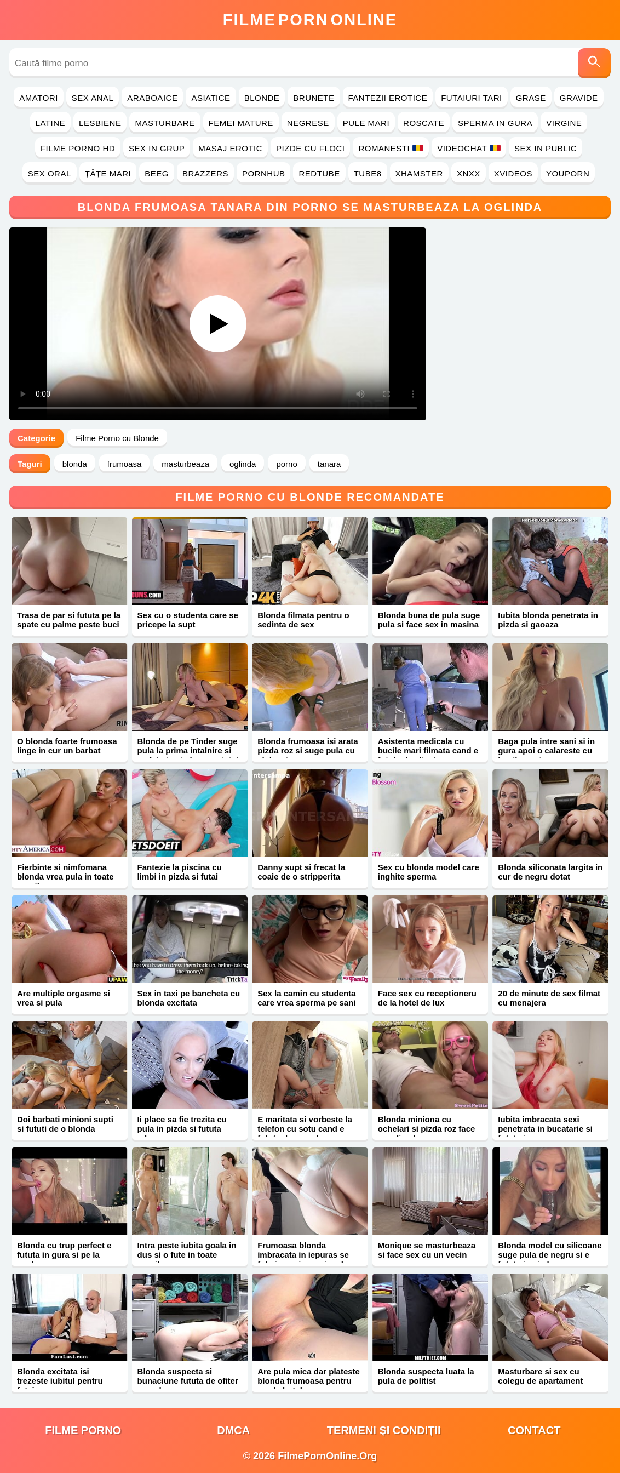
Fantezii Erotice (388, 97)
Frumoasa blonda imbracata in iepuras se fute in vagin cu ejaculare (306, 1255)
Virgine (564, 123)
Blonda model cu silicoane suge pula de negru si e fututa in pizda (549, 1255)
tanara (329, 464)
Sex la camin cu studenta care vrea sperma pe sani (306, 998)
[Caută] (594, 63)
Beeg (157, 173)
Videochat (469, 148)
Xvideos (513, 173)
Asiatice (210, 97)
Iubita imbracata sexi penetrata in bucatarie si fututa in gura (545, 1129)
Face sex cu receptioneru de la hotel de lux (427, 998)
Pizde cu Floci (310, 148)
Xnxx (468, 173)
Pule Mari (366, 123)
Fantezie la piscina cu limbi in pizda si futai (179, 872)
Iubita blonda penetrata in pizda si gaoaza (548, 619)
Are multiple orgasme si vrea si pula (63, 998)
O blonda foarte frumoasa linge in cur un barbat (67, 745)
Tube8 (368, 173)
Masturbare (164, 123)
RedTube (319, 173)
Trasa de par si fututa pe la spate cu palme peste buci (68, 619)
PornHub (263, 173)
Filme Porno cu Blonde (117, 438)
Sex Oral (49, 173)
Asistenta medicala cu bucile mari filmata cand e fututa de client (428, 750)
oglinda (242, 464)
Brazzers (205, 173)
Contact (534, 1430)
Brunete (313, 97)
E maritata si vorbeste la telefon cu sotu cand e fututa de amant (304, 1129)
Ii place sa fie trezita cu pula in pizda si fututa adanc (182, 1129)
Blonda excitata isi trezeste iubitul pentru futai (60, 1381)
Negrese (308, 123)
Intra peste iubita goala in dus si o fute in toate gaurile (187, 1255)
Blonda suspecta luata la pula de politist (426, 1376)
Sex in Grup (157, 148)
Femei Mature (241, 123)
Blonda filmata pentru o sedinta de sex (303, 619)
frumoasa (124, 464)
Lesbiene (100, 123)
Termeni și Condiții (384, 1430)
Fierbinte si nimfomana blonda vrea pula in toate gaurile (65, 876)
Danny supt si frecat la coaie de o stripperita (301, 872)
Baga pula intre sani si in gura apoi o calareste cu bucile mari (546, 750)
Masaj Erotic (230, 148)
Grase (531, 97)
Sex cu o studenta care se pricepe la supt (187, 619)
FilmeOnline (310, 19)
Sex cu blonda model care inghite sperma (428, 872)
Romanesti (390, 148)
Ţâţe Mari (108, 173)
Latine (50, 123)
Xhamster (419, 173)
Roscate (423, 123)
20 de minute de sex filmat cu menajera (549, 998)
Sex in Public (545, 148)
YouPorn (567, 173)
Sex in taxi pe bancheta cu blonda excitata (188, 998)
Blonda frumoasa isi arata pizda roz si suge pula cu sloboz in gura (307, 750)
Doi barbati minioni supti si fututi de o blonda (65, 1124)
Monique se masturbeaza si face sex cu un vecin (426, 1250)
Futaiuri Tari (471, 97)
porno (286, 464)
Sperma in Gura (495, 123)
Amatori (38, 97)
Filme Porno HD (78, 148)
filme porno (83, 1430)
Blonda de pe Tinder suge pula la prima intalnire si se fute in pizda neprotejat (188, 750)
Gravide (579, 97)
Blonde (262, 97)
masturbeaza (185, 464)
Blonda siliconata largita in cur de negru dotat (550, 872)
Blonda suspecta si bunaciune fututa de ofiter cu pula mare (187, 1381)
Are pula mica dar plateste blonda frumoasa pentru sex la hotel (308, 1381)
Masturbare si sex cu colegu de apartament (540, 1376)
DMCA (233, 1430)
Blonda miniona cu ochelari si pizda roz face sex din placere (426, 1129)
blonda (74, 464)
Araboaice (152, 97)
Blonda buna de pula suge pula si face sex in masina (429, 619)
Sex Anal (93, 97)
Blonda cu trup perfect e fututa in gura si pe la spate (64, 1255)
